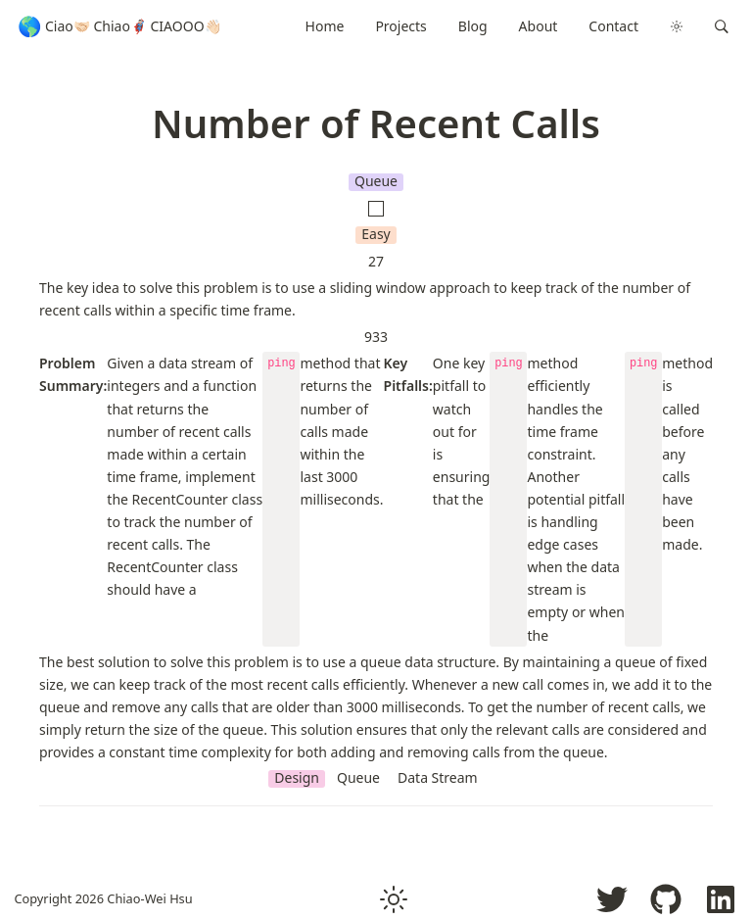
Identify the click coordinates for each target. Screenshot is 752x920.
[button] (721, 26)
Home (325, 26)
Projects (400, 26)
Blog (473, 26)
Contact (613, 26)
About (538, 26)
